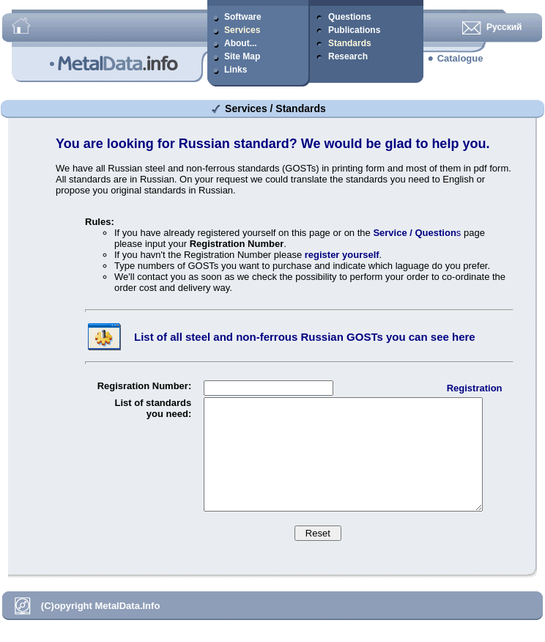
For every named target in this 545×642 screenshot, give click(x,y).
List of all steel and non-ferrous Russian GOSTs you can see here (304, 337)
